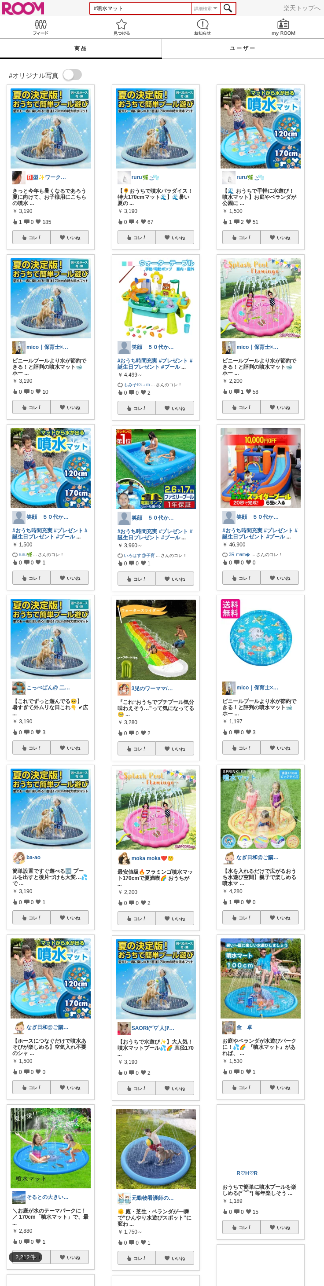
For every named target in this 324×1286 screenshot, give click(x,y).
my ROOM (283, 27)
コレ (35, 237)
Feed (40, 27)
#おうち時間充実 (32, 531)
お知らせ (202, 27)
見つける (121, 27)
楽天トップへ (302, 7)
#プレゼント (68, 531)
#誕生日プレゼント (50, 534)
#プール (65, 537)
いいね (73, 237)
